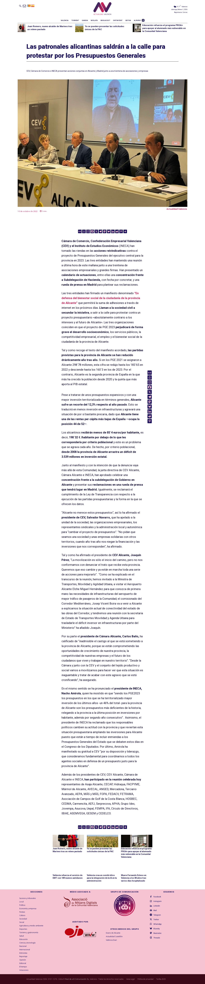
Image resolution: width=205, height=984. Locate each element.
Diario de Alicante (113, 933)
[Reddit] (117, 231)
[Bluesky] (108, 231)
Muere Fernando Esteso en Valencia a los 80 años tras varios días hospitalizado (133, 878)
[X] (96, 231)
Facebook (157, 897)
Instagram (157, 901)
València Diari (111, 940)
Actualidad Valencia (177, 209)
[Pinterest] (121, 231)
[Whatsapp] (84, 231)
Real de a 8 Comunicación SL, (77, 979)
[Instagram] (88, 231)
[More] (125, 231)
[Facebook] (92, 231)
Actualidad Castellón (114, 936)
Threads (156, 938)
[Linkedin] (113, 231)
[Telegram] (100, 231)
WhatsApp (157, 924)
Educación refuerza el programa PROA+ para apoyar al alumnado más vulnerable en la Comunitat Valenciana (164, 28)
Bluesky (156, 929)
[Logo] (102, 9)
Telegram (157, 915)
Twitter (156, 920)
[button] (20, 5)
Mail (155, 910)
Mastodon (157, 933)
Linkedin (156, 906)
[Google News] (80, 231)
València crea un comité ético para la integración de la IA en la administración (102, 878)
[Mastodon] (104, 231)
